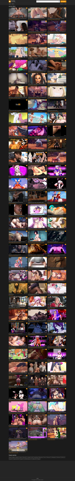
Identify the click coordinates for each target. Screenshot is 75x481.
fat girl (38, 458)
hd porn (37, 19)
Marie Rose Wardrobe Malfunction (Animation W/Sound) (36, 18)
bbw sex (58, 457)
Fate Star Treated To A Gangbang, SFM (14, 71)
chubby (28, 457)
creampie (14, 58)
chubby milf (34, 458)
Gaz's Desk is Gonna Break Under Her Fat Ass (35, 399)
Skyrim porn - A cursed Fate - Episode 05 (15, 254)
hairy (43, 242)
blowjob (49, 19)
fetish (19, 19)
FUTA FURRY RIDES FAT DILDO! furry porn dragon (35, 215)
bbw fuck (63, 457)
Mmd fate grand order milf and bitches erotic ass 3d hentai (17, 399)
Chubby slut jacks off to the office (52, 110)
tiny (32, 439)
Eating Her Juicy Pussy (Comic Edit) (33, 110)
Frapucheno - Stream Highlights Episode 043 (34, 438)
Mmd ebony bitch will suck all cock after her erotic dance (36, 346)
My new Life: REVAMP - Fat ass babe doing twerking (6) (17, 425)
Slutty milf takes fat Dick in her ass (53, 307)
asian (21, 457)
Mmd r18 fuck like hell (31, 307)
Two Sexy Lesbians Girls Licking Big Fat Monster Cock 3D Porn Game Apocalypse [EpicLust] (57, 386)
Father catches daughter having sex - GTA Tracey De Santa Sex (18, 346)
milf (40, 163)
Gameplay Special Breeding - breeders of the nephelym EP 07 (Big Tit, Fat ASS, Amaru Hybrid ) (37, 31)
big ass (12, 19)
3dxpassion (35, 85)
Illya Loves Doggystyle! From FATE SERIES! (15, 44)
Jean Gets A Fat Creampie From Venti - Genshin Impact (55, 438)
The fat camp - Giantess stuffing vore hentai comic (55, 123)
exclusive (16, 19)
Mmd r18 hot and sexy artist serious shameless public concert (57, 189)
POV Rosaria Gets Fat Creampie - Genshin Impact (55, 333)
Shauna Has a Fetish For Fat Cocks (14, 31)
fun (20, 413)
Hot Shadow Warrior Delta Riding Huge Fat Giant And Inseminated (37, 425)
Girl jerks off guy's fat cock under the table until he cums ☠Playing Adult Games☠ (57, 71)
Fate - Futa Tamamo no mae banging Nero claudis (55, 202)
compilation (64, 98)
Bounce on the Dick (11, 84)
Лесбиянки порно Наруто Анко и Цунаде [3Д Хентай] (56, 84)
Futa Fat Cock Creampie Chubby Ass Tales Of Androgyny (17, 281)
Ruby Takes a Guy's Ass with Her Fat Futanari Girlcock (36, 241)
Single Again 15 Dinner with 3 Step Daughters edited (36, 202)
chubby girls (53, 457)
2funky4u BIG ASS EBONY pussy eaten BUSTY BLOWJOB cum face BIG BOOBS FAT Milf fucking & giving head (18, 149)
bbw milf (24, 457)
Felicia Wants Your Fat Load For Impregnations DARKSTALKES (18, 189)
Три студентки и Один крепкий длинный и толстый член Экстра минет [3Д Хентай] (37, 320)
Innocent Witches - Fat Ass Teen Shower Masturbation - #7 (17, 451)
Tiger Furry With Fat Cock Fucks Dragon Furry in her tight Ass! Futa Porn (37, 412)
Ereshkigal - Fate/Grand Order (52, 320)
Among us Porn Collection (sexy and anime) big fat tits (55, 215)
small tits (31, 19)
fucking (10, 98)
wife (32, 457)
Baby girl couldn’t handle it (51, 136)
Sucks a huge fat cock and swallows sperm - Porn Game (56, 18)
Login (65, 3)
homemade (57, 58)
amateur (10, 85)
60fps (9, 19)
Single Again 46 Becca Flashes (52, 149)
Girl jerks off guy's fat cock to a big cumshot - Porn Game (36, 189)
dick (23, 124)
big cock (24, 229)
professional (38, 163)
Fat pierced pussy (11, 294)
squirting (36, 457)
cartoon (15, 32)
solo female (61, 98)
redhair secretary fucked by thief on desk (15, 359)
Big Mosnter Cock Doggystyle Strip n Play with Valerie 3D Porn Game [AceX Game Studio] (18, 18)
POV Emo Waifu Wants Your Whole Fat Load (34, 333)
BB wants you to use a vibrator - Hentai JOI (34, 228)
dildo (40, 216)
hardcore (51, 45)
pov (50, 203)
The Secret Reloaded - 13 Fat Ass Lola (14, 307)
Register (61, 3)
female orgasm (37, 111)
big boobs (45, 203)
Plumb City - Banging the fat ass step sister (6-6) (16, 202)
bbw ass (48, 457)
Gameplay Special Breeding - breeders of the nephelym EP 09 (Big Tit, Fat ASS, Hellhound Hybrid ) (37, 44)
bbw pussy (41, 457)
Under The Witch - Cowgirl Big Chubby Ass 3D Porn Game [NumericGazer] (57, 254)
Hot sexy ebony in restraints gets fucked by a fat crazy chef (37, 84)
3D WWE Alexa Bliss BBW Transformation (15, 110)
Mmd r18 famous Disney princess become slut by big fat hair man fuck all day (37, 123)
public (21, 85)
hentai (13, 32)
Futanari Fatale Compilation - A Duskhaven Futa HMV (36, 254)
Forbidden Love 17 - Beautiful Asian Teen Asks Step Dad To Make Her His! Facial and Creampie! (18, 438)
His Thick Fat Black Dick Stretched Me (33, 294)
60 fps (13, 255)
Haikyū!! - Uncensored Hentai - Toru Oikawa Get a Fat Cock (56, 228)
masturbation (60, 426)
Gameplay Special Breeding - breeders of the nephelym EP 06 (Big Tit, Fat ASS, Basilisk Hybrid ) (18, 136)
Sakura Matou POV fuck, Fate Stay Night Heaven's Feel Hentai (57, 412)
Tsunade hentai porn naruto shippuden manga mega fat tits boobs (57, 97)
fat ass (19, 85)
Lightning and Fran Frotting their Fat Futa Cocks (54, 425)
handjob (34, 163)
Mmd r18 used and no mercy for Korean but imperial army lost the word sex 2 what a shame (57, 176)
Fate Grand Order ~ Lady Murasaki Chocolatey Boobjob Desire (57, 399)
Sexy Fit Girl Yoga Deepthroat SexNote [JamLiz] (54, 44)
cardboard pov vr (55, 334)
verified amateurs (41, 32)
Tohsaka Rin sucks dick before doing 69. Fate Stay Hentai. (36, 176)
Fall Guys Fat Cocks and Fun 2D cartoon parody (16, 412)
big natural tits (16, 458)
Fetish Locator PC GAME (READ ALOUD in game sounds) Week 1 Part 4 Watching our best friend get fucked (18, 97)
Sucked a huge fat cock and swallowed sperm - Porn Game (37, 71)
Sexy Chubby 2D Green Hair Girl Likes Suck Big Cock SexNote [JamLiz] (57, 294)
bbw (11, 111)
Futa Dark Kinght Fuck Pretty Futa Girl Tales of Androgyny (17, 228)
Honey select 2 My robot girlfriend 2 (53, 241)
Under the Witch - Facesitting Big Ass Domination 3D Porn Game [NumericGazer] (37, 136)
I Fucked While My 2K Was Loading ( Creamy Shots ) (16, 215)
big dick (14, 19)
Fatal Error (29, 359)
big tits (58, 111)
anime (62, 58)
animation (43, 413)
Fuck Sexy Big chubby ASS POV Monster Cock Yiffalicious (17, 241)
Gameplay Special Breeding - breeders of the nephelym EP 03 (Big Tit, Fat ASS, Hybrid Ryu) (57, 31)
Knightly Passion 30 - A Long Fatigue (33, 386)
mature (17, 457)
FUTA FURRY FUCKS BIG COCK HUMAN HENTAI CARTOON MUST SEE (18, 123)
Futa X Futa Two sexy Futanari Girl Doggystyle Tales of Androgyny (57, 346)
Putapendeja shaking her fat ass (14, 386)
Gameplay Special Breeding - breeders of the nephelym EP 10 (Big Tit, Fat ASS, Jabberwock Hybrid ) (57, 281)
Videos (13, 3)
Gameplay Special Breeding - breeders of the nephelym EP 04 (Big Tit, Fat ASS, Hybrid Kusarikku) (37, 97)
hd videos (10, 32)
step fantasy (56, 150)
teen (29, 19)
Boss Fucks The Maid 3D (12, 320)
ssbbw (13, 457)
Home (10, 3)
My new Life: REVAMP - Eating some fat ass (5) (15, 333)
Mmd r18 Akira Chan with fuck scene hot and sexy (16, 176)
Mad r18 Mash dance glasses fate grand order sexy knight (56, 359)
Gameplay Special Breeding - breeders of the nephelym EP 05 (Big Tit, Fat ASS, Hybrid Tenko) (37, 149)
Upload (63, 1)
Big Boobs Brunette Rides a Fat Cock (33, 281)
